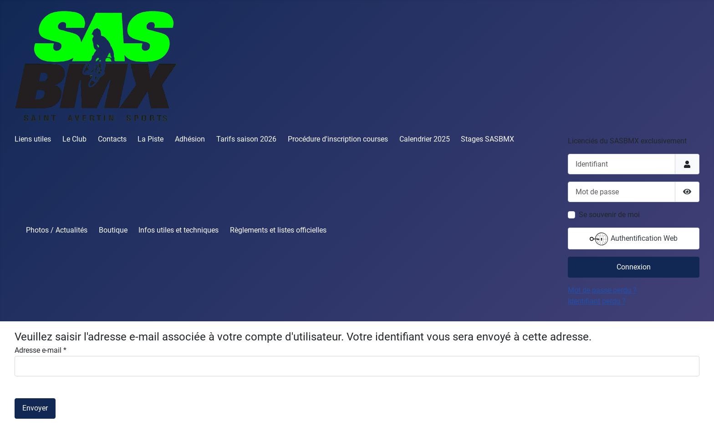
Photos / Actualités (56, 230)
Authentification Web (634, 239)
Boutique (113, 230)
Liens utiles (33, 139)
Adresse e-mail (40, 350)
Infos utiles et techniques (178, 230)
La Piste (150, 139)
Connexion (634, 267)
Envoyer (35, 408)
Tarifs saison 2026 (246, 139)
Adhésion (190, 139)
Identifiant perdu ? (597, 301)
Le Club (74, 139)
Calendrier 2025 (424, 139)
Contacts (112, 139)
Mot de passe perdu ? (602, 290)
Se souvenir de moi (609, 214)
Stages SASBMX (487, 139)
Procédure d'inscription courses (338, 139)
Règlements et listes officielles (278, 230)
